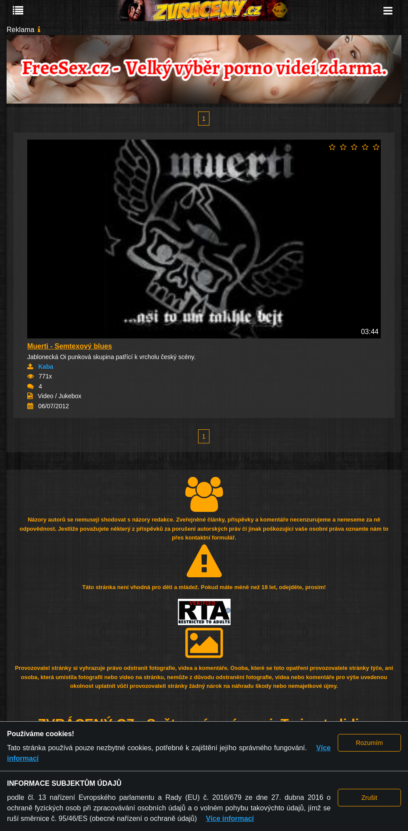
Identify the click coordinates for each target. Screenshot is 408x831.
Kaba (45, 366)
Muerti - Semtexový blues (69, 346)
